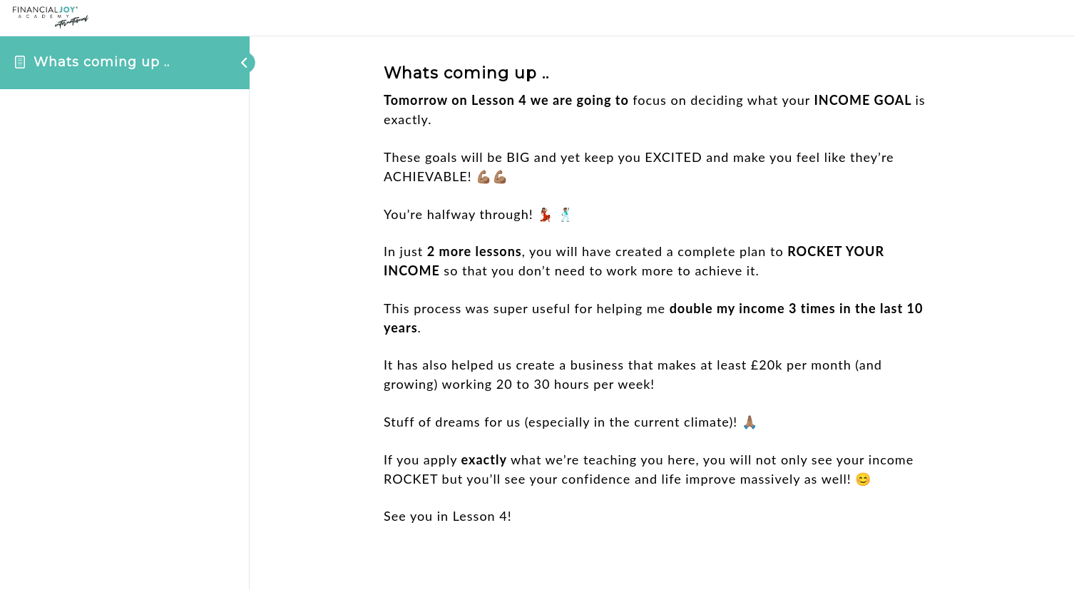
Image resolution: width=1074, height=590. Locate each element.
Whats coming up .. (102, 62)
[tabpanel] (662, 308)
